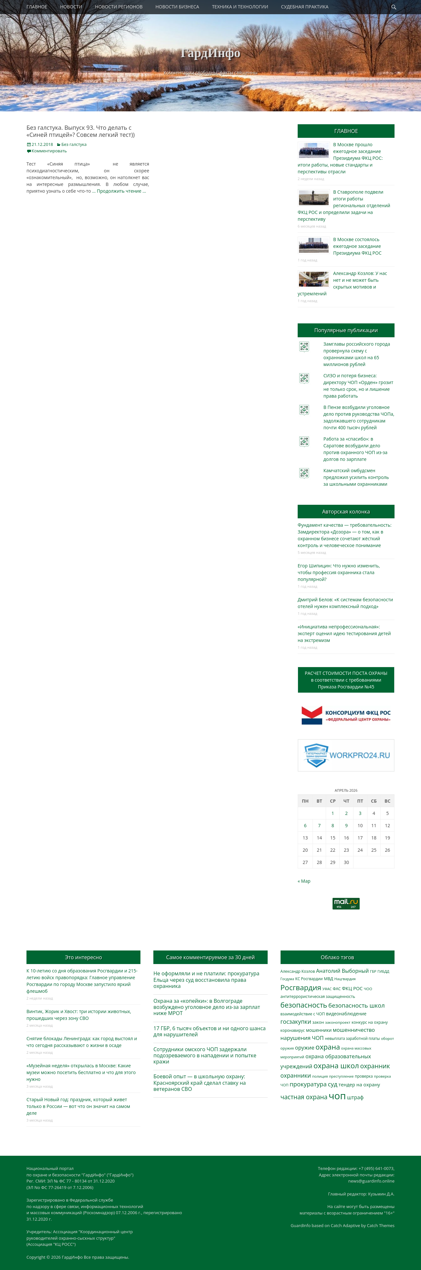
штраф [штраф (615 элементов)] (355, 1097)
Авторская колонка (346, 511)
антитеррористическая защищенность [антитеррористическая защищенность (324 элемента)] (318, 996)
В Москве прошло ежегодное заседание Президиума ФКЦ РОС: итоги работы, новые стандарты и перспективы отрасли (340, 158)
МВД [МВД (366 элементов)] (328, 978)
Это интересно (83, 957)
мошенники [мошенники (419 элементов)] (319, 1030)
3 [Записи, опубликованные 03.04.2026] (360, 813)
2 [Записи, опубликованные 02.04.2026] (346, 813)
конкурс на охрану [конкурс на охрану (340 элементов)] (370, 1022)
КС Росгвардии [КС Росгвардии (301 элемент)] (309, 978)
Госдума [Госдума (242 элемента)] (287, 979)
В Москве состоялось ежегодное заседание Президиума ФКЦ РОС (357, 246)
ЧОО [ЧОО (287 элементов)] (368, 988)
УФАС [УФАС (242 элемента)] (327, 989)
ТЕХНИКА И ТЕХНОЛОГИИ (240, 7)
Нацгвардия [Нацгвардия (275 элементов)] (344, 978)
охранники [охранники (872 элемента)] (296, 1075)
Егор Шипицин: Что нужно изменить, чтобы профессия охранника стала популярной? (339, 572)
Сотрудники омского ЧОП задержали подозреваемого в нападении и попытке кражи (204, 1055)
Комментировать (49, 151)
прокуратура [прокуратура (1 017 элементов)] (308, 1084)
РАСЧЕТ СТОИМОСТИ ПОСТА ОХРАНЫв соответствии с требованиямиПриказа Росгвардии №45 (346, 680)
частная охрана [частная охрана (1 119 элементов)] (304, 1097)
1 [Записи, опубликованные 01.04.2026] (333, 813)
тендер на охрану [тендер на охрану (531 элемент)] (359, 1084)
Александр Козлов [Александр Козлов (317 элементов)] (298, 971)
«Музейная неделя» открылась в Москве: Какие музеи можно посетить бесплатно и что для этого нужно (81, 1072)
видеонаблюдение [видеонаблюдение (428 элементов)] (346, 1014)
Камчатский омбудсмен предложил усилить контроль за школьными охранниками (356, 477)
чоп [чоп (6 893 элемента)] (337, 1095)
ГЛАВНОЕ (36, 7)
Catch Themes (381, 1225)
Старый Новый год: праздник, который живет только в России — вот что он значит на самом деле (78, 1106)
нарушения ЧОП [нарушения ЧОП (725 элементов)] (302, 1037)
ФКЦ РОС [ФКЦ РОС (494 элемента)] (352, 988)
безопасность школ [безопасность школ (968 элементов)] (356, 1005)
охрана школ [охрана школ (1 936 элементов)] (336, 1066)
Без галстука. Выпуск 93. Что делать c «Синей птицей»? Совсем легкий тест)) (80, 131)
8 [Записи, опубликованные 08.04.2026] (333, 825)
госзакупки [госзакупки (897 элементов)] (296, 1021)
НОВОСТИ (71, 7)
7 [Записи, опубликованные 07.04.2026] (319, 825)
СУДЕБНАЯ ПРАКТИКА (305, 7)
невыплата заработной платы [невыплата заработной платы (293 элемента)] (352, 1038)
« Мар (304, 881)
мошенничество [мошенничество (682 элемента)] (354, 1029)
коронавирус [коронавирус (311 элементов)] (293, 1030)
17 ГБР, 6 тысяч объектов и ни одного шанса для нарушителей (209, 1031)
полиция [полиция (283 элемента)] (320, 1076)
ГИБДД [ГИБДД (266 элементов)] (383, 971)
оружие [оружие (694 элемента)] (304, 1047)
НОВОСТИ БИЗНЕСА (177, 7)
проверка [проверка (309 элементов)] (364, 1076)
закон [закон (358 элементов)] (318, 1022)
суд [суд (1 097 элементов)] (332, 1084)
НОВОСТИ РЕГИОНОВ (118, 7)
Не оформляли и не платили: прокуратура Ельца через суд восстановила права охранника (206, 979)
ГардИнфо (210, 53)
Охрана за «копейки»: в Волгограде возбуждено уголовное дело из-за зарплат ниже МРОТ (206, 1007)
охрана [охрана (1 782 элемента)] (327, 1047)
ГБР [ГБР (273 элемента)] (373, 971)
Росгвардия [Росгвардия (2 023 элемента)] (301, 987)
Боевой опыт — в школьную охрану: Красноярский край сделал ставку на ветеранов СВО (199, 1082)
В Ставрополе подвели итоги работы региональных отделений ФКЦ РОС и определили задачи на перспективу (344, 205)
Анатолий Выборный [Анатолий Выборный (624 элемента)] (342, 970)
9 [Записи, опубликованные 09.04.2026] (346, 825)
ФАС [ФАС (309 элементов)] (337, 988)
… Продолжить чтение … (119, 191)
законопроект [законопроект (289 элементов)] (337, 1022)
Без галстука (74, 144)
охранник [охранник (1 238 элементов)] (375, 1066)
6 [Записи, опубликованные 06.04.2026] (305, 825)
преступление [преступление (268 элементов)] (341, 1076)
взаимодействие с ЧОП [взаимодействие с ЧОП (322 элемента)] (303, 1014)
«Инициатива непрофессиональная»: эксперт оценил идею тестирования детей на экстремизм (344, 633)
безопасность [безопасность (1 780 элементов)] (304, 1005)
